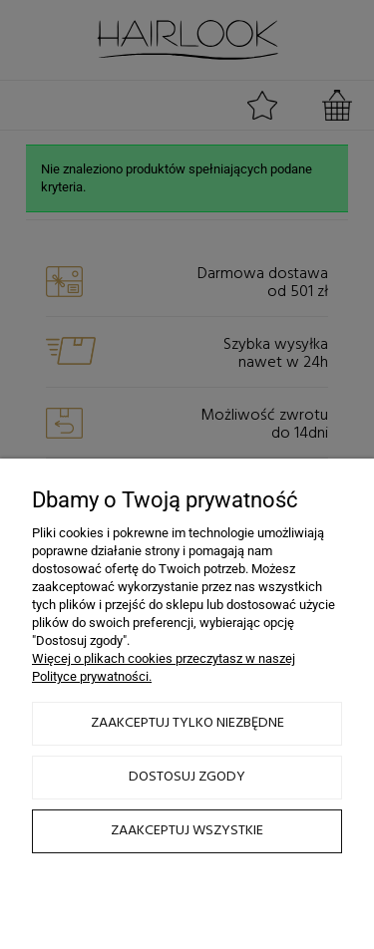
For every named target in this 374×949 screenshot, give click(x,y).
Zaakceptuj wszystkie (187, 830)
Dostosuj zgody (187, 777)
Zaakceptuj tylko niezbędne (187, 723)
